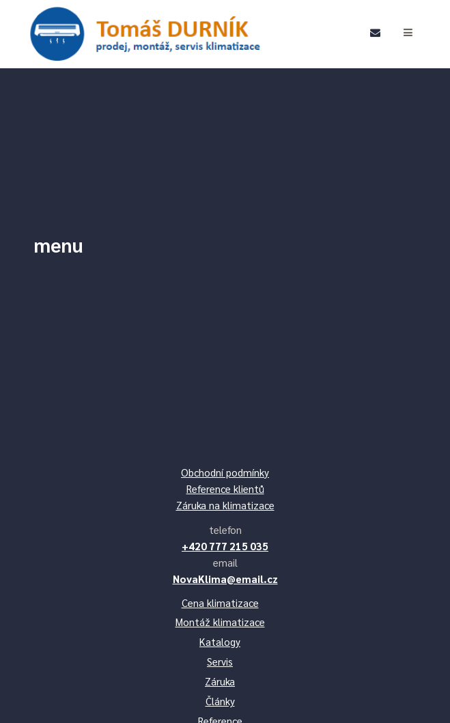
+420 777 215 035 (225, 545)
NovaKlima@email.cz (225, 578)
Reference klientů (225, 488)
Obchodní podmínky (225, 472)
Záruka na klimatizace (225, 504)
